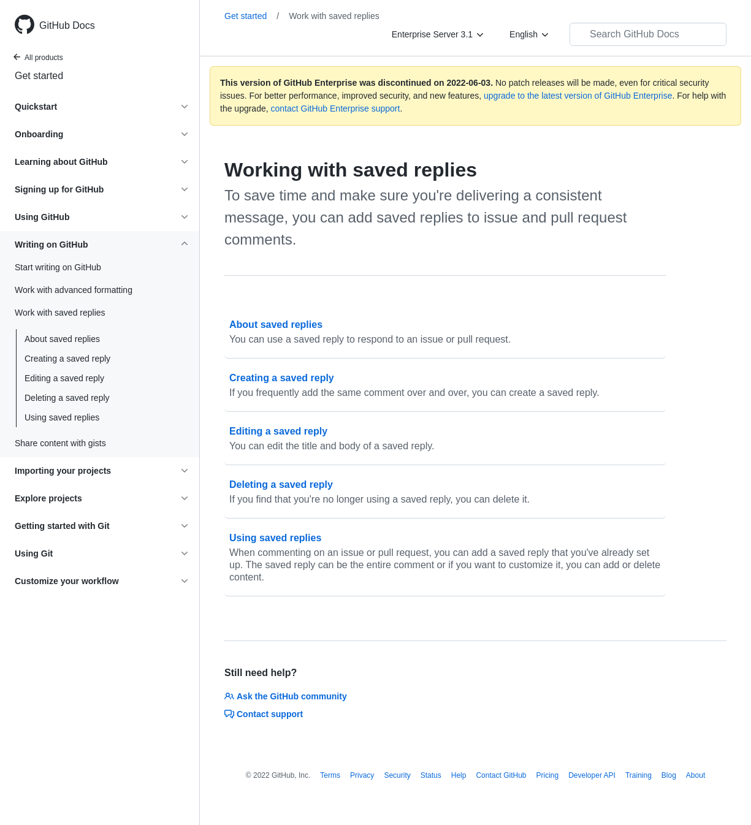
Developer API (592, 775)
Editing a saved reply (64, 378)
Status (431, 775)
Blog (668, 775)
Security (397, 775)
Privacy (362, 775)
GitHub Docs (67, 25)
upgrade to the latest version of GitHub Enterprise (578, 96)
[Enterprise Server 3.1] (438, 34)
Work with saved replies (334, 16)
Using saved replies (62, 417)
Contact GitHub (501, 775)
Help (459, 775)
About (695, 775)
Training (638, 775)
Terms (330, 775)
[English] (530, 34)
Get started (39, 75)
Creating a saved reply (67, 358)
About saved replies (62, 339)
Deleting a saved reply (67, 398)
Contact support (263, 714)
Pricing (547, 775)
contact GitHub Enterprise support (335, 108)
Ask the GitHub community (285, 696)
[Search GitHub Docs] (648, 34)
